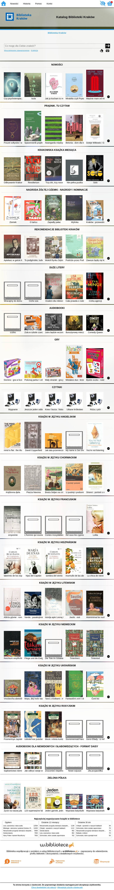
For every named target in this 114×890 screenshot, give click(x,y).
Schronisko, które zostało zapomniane (52, 835)
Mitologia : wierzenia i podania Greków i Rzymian (19, 828)
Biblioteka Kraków (57, 33)
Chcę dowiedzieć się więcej (43, 887)
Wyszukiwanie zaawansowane (17, 50)
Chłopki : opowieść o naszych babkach (52, 828)
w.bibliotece (70, 851)
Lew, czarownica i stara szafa (13, 826)
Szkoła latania (8, 833)
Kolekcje (34, 50)
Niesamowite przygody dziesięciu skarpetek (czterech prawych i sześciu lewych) (29, 831)
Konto (49, 3)
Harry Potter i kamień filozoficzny (14, 835)
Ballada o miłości (82, 833)
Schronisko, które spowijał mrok (86, 835)
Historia (26, 3)
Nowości (14, 3)
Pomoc (38, 3)
